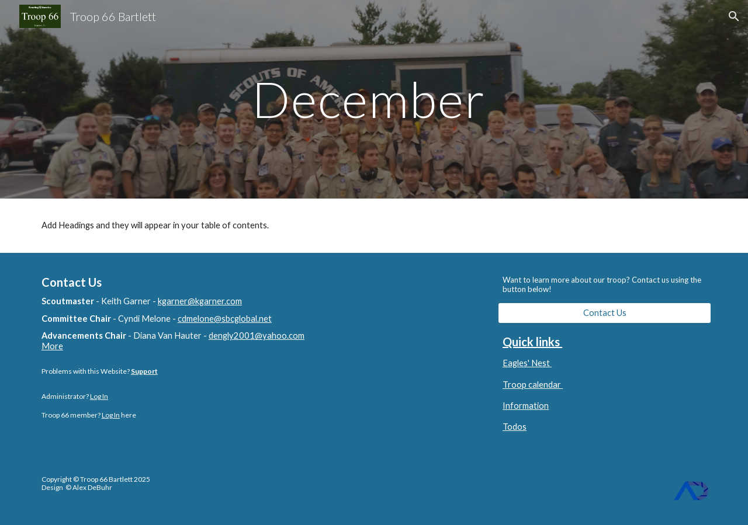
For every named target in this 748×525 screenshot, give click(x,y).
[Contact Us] (604, 313)
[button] (734, 16)
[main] (374, 98)
